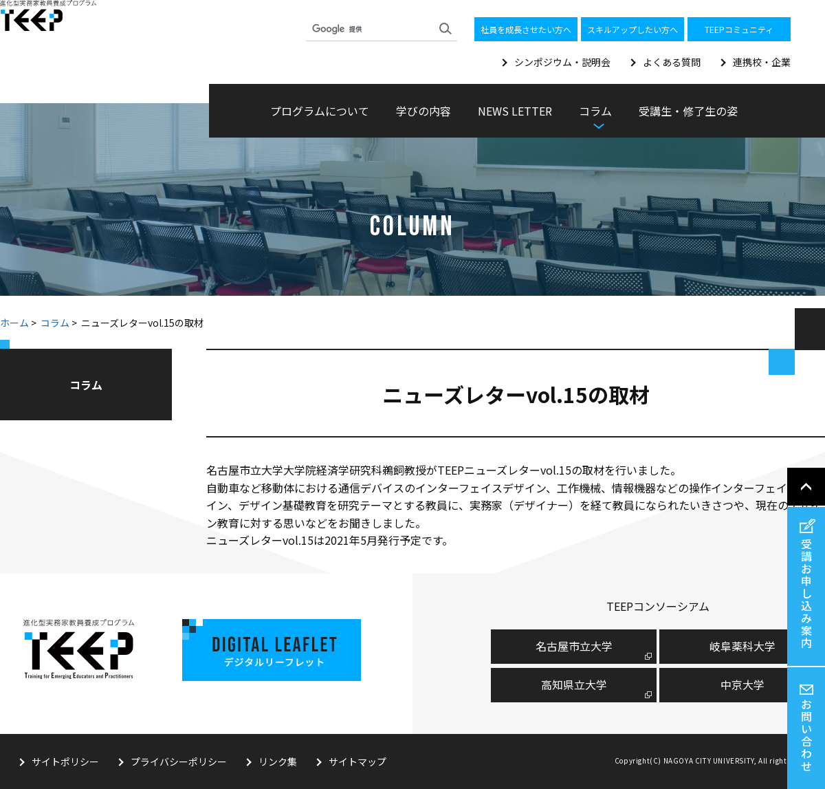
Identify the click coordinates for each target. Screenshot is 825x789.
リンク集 (277, 761)
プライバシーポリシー (179, 761)
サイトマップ (357, 761)
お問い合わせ (806, 734)
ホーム (14, 322)
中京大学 (742, 684)
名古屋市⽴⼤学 (574, 646)
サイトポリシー (65, 761)
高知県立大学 (574, 684)
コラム (55, 322)
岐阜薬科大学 (743, 646)
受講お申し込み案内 (806, 593)
